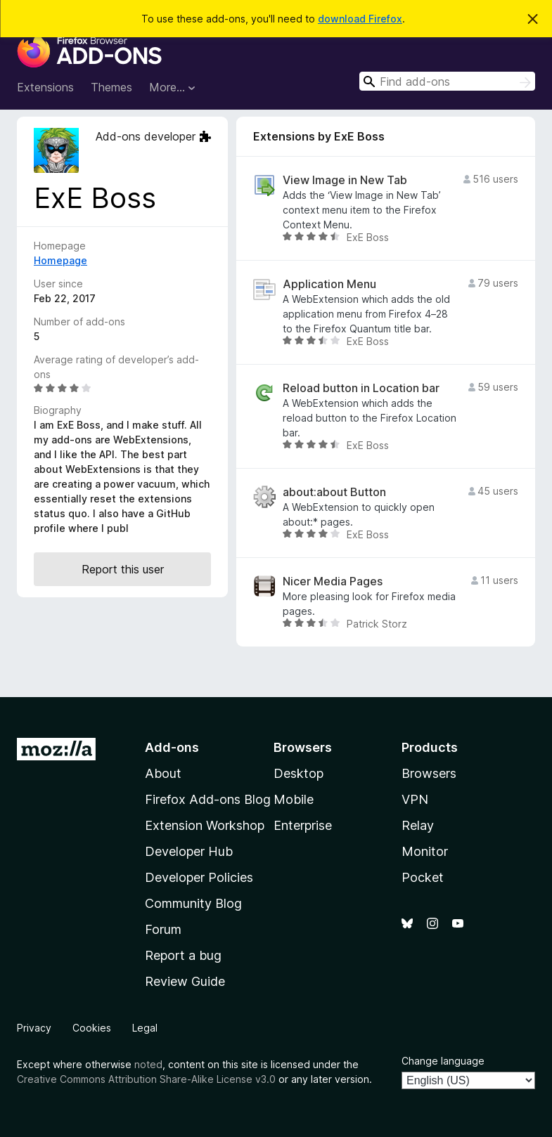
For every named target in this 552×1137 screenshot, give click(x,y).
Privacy (34, 1028)
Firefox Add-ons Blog (208, 799)
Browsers (429, 773)
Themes (111, 87)
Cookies (91, 1028)
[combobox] (447, 81)
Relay (418, 825)
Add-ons (172, 747)
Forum (163, 929)
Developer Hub (189, 851)
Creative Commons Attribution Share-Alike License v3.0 (146, 1079)
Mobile (294, 799)
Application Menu (329, 284)
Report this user (123, 569)
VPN (415, 799)
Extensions (45, 87)
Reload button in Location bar (361, 388)
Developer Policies (199, 877)
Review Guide (185, 981)
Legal (145, 1028)
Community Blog (193, 903)
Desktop (298, 773)
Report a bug (183, 955)
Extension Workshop (204, 825)
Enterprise (303, 825)
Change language (443, 1061)
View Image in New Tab (345, 180)
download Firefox (360, 19)
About (163, 773)
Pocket (423, 877)
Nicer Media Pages (333, 581)
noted (148, 1064)
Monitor (425, 851)
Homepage (60, 260)
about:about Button (334, 492)
